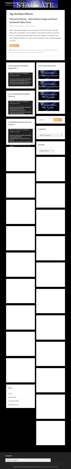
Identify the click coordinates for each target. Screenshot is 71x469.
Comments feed (13, 401)
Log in (10, 393)
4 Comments (31, 26)
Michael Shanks (52, 50)
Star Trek (12, 52)
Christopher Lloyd (33, 50)
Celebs (25, 50)
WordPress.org (13, 404)
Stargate (17, 52)
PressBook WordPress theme (50, 466)
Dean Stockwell (43, 50)
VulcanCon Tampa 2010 (36, 52)
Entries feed (12, 397)
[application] (20, 79)
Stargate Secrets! (12, 3)
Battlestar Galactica (17, 50)
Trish (23, 26)
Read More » (15, 46)
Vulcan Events (25, 52)
